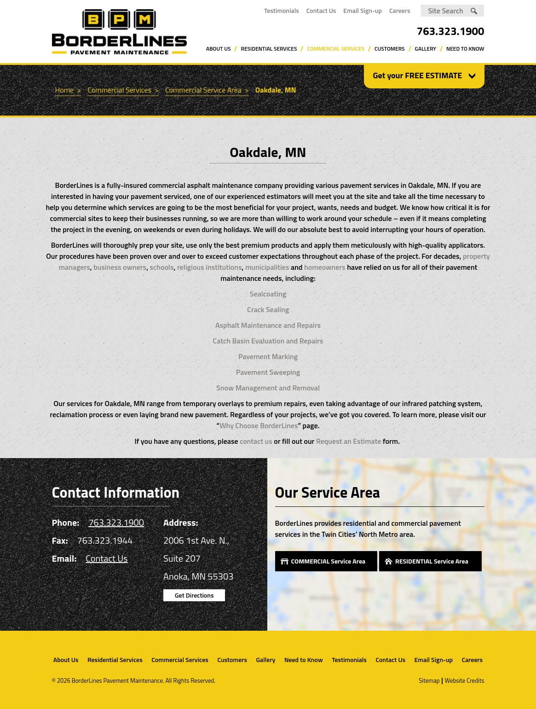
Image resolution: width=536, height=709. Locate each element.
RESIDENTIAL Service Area (431, 561)
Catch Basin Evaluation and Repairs (268, 340)
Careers (399, 10)
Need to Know (465, 48)
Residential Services (269, 48)
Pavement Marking (268, 356)
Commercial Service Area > (207, 89)
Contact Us (321, 10)
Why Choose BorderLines (258, 425)
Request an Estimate (348, 441)
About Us (218, 48)
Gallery (425, 48)
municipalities (267, 267)
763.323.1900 (450, 31)
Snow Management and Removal (268, 387)
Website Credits (464, 680)
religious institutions (208, 267)
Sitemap (429, 680)
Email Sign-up (362, 10)
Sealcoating (268, 293)
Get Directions (194, 595)
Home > (68, 89)
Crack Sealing (268, 309)
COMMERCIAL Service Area (328, 561)
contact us (256, 441)
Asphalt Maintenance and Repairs (268, 325)
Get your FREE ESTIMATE (417, 75)
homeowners (325, 267)
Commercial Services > (123, 89)
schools (162, 267)
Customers (390, 48)
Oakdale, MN (275, 89)
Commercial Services (335, 48)
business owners (119, 267)
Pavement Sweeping (268, 372)
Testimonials (281, 10)
